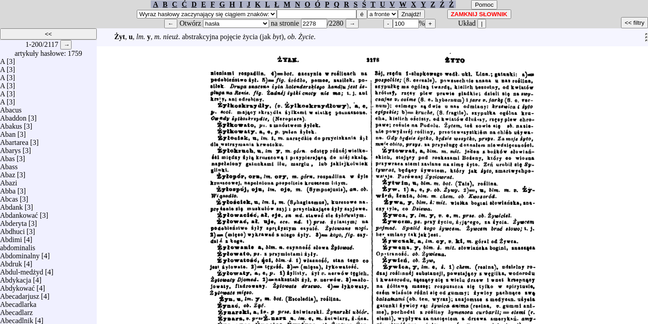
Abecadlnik (16, 318)
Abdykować (17, 286)
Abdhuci (12, 229)
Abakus (11, 124)
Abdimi (11, 237)
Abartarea (14, 140)
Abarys (10, 148)
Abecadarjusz (19, 294)
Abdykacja (15, 278)
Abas (7, 156)
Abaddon (13, 116)
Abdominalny (20, 253)
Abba (8, 189)
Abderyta (13, 221)
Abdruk (11, 262)
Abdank (11, 205)
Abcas (9, 197)
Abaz (7, 172)
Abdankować (19, 213)
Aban (8, 132)
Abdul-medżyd (21, 270)
